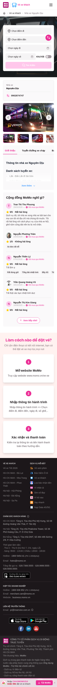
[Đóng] (54, 682)
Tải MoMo (44, 682)
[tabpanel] (28, 172)
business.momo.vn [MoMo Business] (21, 597)
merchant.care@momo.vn (22, 593)
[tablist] (28, 150)
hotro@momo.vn (18, 561)
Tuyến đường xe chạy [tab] (33, 150)
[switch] (48, 56)
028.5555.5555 (10, 569)
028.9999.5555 (42, 565)
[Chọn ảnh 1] (9, 138)
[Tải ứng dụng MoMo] (18, 620)
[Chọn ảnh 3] (37, 138)
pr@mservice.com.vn (20, 610)
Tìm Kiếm (28, 65)
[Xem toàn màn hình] (28, 117)
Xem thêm (28, 185)
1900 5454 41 (17, 556)
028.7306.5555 (26, 565)
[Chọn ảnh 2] (23, 138)
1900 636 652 (25, 590)
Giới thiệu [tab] (10, 150)
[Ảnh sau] (49, 117)
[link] (33, 13)
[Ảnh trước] (8, 117)
